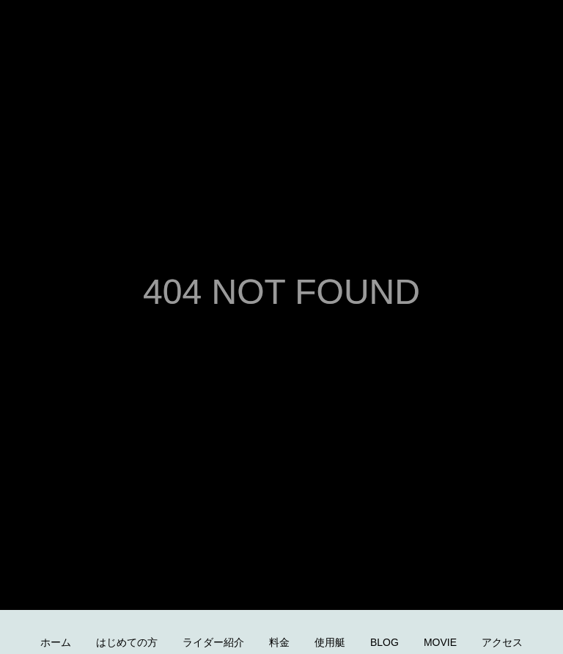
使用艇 (329, 642)
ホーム (55, 642)
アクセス (502, 642)
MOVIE (440, 642)
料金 (279, 642)
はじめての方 (127, 642)
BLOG (384, 642)
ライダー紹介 (213, 642)
